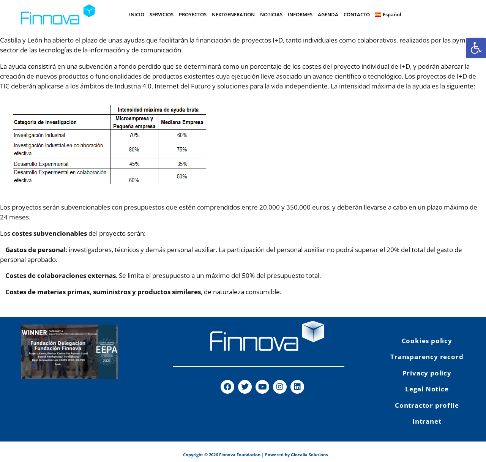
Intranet (426, 421)
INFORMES (300, 14)
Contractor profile (427, 405)
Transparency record (426, 356)
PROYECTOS (193, 14)
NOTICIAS (271, 14)
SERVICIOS (162, 14)
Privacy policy (426, 373)
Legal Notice (427, 389)
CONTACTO (357, 14)
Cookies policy (427, 340)
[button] (476, 48)
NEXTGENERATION (233, 14)
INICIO (136, 14)
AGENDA (328, 14)
